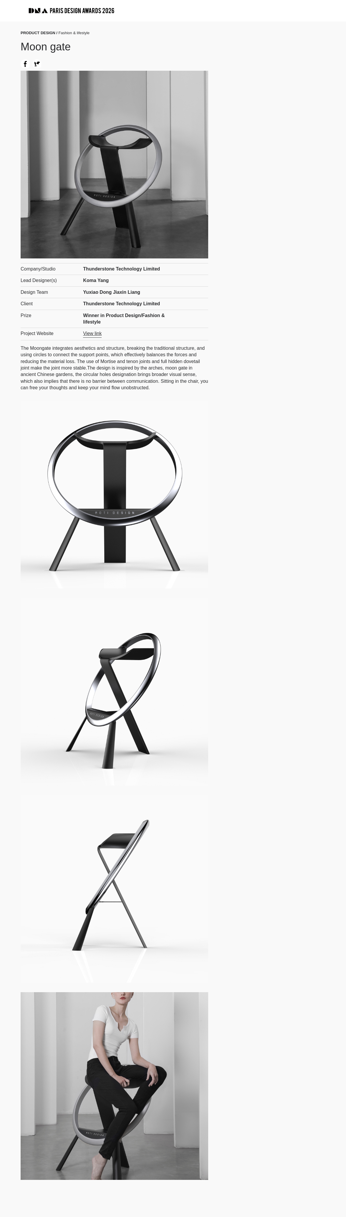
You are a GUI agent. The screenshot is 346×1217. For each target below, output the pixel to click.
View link (92, 333)
